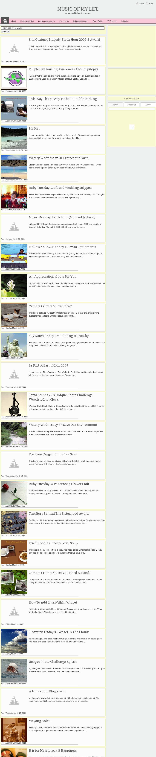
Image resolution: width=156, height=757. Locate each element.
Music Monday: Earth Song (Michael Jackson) (59, 191)
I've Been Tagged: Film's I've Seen (51, 392)
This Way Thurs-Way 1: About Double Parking (60, 90)
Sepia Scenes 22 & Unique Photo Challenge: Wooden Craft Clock (65, 344)
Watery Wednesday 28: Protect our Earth (56, 140)
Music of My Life (78, 9)
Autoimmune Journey (46, 21)
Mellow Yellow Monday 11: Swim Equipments (60, 216)
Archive (148, 105)
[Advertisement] (132, 46)
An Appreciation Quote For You (50, 241)
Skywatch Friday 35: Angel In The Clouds (56, 544)
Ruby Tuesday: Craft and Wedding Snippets (58, 166)
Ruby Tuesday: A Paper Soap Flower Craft (56, 418)
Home (5, 20)
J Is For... (32, 115)
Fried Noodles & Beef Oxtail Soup (50, 468)
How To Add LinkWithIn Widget (50, 518)
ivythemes (103, 755)
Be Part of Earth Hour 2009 (46, 317)
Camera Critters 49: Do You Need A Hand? (57, 493)
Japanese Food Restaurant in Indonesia (55, 720)
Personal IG (64, 21)
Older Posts (97, 745)
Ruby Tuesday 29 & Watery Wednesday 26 (57, 670)
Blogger (136, 98)
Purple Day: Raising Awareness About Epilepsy (61, 65)
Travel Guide (98, 21)
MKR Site (112, 755)
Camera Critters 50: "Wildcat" (48, 266)
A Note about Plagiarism (44, 594)
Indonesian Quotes (80, 21)
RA (27, 44)
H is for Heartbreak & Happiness (50, 645)
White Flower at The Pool (45, 695)
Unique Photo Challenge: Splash (50, 569)
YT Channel (111, 21)
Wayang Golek (37, 619)
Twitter (141, 3)
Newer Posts (9, 745)
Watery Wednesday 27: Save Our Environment (60, 367)
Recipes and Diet (27, 21)
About (13, 21)
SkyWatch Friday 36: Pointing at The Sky (56, 292)
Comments (132, 105)
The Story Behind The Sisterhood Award (56, 443)
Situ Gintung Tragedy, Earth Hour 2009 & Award (62, 39)
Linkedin (124, 21)
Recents (115, 105)
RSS (151, 3)
